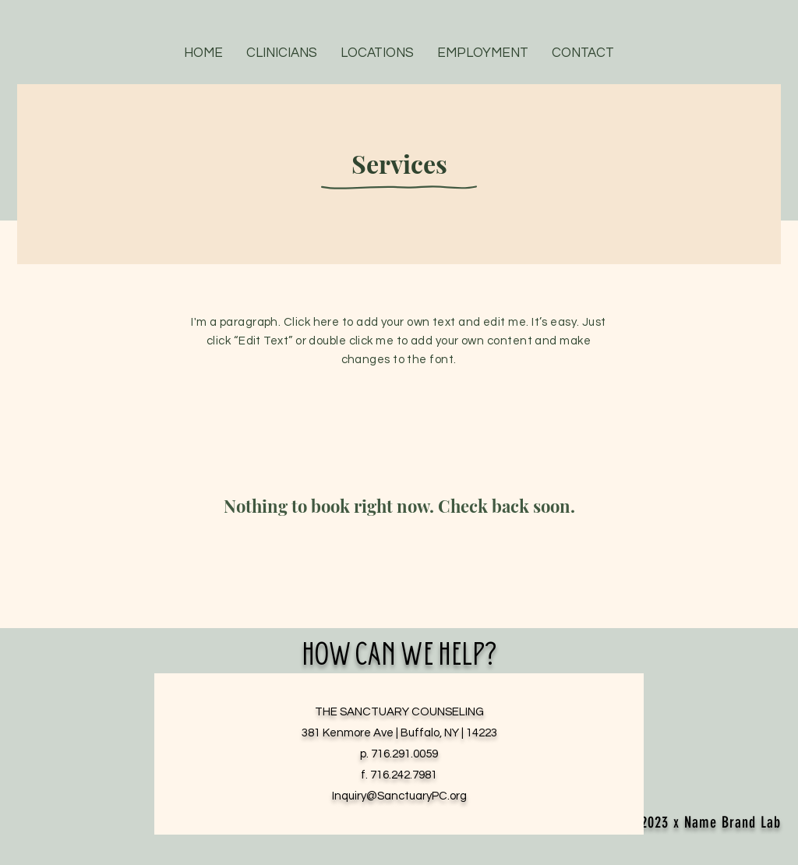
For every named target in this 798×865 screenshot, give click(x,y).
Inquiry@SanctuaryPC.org (399, 796)
